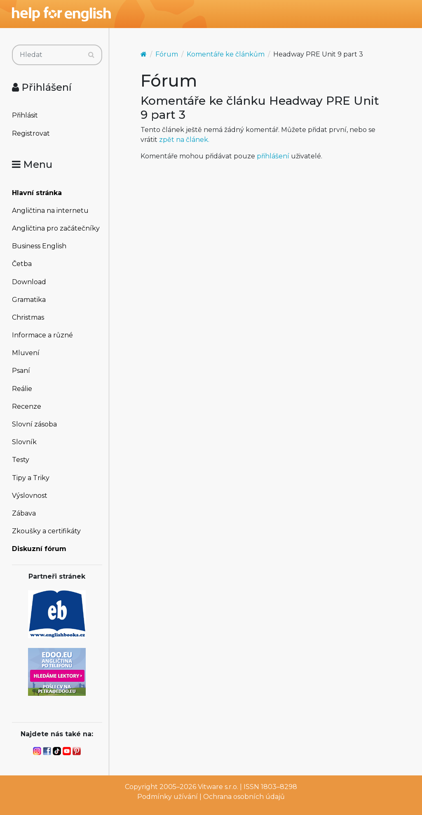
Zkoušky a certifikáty (46, 531)
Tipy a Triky (30, 478)
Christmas (28, 317)
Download (29, 282)
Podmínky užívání (167, 797)
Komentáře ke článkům (226, 54)
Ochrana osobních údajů (244, 797)
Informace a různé (42, 335)
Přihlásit (25, 115)
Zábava (24, 513)
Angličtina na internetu (50, 210)
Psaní (21, 371)
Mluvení (26, 353)
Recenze (26, 406)
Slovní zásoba (34, 424)
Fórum (166, 54)
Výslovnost (29, 495)
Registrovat (31, 133)
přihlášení (273, 156)
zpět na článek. (184, 140)
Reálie (22, 389)
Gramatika (29, 300)
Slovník (24, 442)
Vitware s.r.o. (218, 787)
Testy (20, 460)
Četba (22, 264)
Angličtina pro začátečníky (56, 228)
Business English (39, 246)
